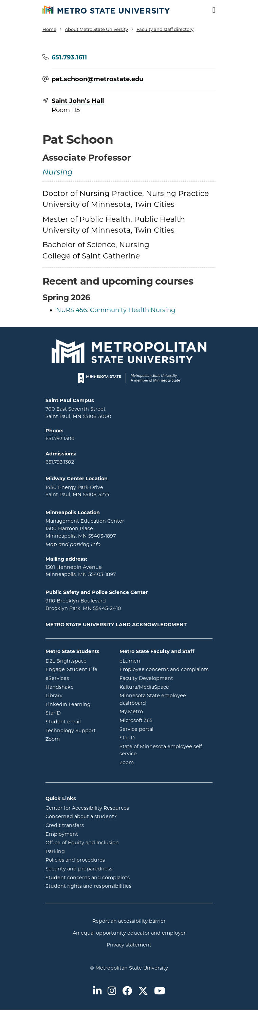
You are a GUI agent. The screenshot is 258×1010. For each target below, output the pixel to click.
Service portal (163, 728)
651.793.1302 (59, 462)
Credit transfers (64, 825)
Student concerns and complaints (87, 877)
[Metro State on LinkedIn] (97, 991)
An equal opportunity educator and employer (129, 933)
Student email (77, 721)
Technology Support (70, 730)
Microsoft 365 (163, 720)
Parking (55, 851)
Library (77, 695)
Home (49, 29)
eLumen (157, 660)
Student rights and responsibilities (88, 886)
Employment (61, 834)
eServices (77, 677)
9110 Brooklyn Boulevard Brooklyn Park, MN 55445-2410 (83, 604)
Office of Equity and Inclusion (82, 843)
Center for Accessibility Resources (87, 808)
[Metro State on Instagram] (112, 991)
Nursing (57, 172)
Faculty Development (146, 678)
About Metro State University (96, 29)
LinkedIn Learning (77, 704)
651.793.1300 (60, 438)
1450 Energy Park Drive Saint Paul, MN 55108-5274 (77, 491)
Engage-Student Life (77, 669)
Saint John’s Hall (78, 101)
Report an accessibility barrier (129, 921)
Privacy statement (129, 945)
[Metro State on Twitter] (143, 991)
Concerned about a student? (81, 816)
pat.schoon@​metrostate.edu (97, 79)
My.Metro (158, 711)
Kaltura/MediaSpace (166, 686)
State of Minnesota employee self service (160, 750)
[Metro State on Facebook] (127, 991)
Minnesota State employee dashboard (160, 699)
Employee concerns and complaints (163, 669)
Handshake (77, 686)
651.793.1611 (69, 57)
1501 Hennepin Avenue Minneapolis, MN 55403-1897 (80, 571)
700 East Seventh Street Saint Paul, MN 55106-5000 (78, 412)
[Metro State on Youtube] (159, 991)
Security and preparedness (78, 869)
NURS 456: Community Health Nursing (115, 310)
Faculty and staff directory (165, 29)
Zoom (77, 738)
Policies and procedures (75, 860)
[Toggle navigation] (209, 10)
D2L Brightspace (77, 660)
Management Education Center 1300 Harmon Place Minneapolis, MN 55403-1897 (84, 528)
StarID (77, 712)
